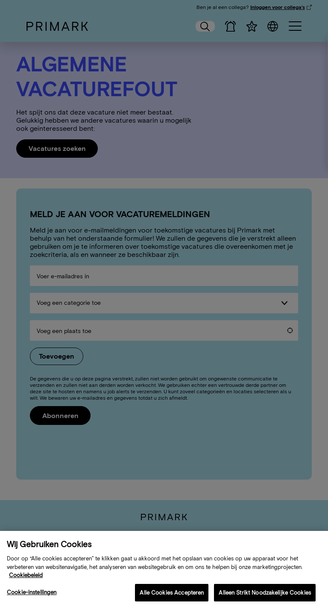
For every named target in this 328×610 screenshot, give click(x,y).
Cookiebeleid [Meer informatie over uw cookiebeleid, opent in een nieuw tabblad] (26, 582)
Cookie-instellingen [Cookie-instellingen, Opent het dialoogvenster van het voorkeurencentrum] (31, 599)
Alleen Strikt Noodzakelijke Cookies (265, 599)
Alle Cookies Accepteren (172, 599)
